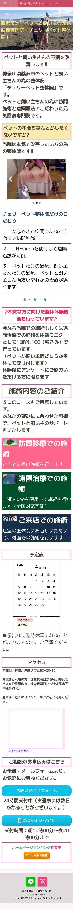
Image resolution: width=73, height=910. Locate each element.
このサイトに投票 (36, 855)
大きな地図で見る (19, 751)
